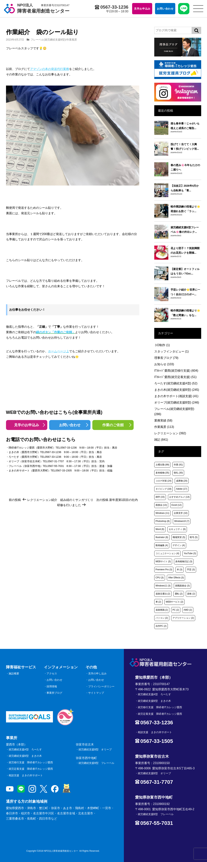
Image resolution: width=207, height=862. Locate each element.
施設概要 (14, 673)
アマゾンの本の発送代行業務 (49, 69)
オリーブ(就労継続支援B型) (176, 402)
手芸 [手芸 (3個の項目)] (191, 569)
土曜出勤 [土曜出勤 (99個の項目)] (162, 464)
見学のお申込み (26, 425)
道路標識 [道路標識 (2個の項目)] (162, 610)
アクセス (52, 673)
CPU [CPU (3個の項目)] (160, 577)
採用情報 (52, 686)
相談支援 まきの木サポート (26, 775)
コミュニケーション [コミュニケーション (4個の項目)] (167, 553)
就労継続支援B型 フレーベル (96, 762)
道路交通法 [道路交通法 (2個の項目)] (163, 593)
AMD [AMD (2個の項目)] (188, 610)
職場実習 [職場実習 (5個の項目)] (179, 537)
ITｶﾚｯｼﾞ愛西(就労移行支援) (176, 370)
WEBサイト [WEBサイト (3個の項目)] (163, 561)
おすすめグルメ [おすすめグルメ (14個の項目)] (179, 497)
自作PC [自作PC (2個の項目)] (161, 626)
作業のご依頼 (113, 425)
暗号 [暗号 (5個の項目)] (194, 537)
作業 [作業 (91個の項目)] (178, 464)
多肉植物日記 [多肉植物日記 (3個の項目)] (183, 561)
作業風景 (71, 39)
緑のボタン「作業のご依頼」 (55, 332)
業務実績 (163, 420)
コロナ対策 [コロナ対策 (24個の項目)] (164, 480)
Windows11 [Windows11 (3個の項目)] (163, 585)
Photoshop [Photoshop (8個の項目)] (163, 521)
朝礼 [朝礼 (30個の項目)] (178, 472)
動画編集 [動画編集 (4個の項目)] (162, 545)
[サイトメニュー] (198, 9)
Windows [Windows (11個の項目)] (162, 513)
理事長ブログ (166, 357)
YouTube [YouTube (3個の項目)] (190, 553)
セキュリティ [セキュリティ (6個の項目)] (177, 529)
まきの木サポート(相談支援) (176, 396)
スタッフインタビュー (171, 351)
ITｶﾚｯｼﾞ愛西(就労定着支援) (175, 377)
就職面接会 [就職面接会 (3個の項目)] (182, 585)
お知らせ (164, 364)
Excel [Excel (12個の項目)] (177, 505)
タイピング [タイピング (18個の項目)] (164, 489)
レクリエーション (170, 433)
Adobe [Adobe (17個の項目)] (181, 489)
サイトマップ (96, 692)
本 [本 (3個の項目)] (179, 569)
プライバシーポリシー (101, 686)
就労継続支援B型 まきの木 (25, 755)
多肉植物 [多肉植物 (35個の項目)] (162, 472)
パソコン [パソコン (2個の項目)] (162, 618)
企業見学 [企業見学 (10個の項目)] (180, 513)
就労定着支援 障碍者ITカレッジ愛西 (31, 768)
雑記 (161, 439)
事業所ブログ (54, 692)
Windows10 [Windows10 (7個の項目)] (181, 521)
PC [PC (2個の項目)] (175, 610)
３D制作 (162, 345)
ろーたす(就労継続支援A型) (175, 383)
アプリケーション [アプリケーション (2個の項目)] (183, 618)
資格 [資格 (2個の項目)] (191, 593)
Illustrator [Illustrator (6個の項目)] (162, 537)
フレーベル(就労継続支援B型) (48, 39)
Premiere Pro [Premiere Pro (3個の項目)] (164, 569)
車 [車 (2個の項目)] (158, 601)
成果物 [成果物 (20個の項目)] (181, 480)
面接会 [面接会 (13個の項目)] (161, 505)
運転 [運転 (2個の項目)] (179, 593)
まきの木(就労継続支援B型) (176, 389)
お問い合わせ (70, 425)
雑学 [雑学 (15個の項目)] (160, 497)
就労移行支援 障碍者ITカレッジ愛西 (31, 762)
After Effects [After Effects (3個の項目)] (176, 577)
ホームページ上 (58, 351)
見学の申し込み (97, 673)
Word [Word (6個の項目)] (160, 529)
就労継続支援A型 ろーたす (25, 749)
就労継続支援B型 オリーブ (95, 749)
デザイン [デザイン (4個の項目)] (178, 545)
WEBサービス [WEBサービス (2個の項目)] (174, 601)
